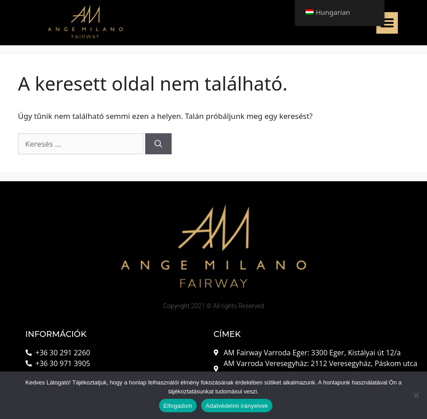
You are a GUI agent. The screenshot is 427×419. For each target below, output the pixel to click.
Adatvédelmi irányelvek (237, 405)
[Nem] (415, 395)
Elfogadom (178, 405)
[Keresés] (158, 144)
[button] (387, 23)
